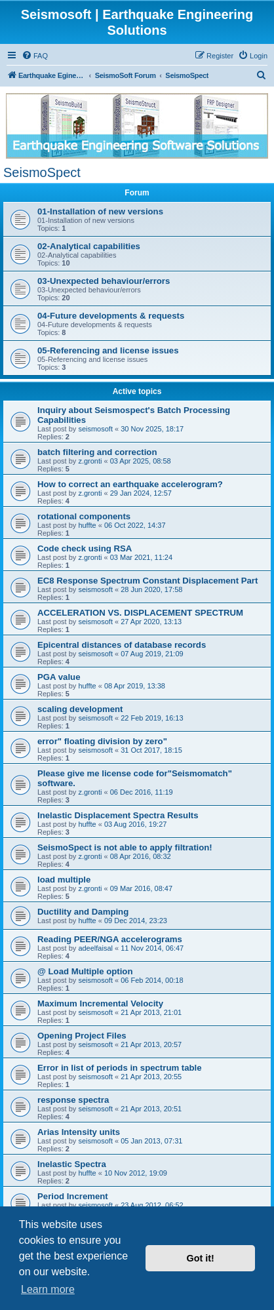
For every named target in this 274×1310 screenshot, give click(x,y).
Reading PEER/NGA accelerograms (109, 939)
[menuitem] (35, 56)
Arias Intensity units (78, 1132)
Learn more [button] (48, 1289)
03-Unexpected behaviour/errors (103, 281)
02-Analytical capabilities (88, 246)
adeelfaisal (95, 948)
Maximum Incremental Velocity (100, 1003)
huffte (87, 525)
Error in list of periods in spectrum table (119, 1068)
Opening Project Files (82, 1036)
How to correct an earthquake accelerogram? (130, 484)
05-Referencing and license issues (108, 350)
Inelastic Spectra (71, 1164)
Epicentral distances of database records (121, 645)
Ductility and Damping (82, 912)
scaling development (80, 709)
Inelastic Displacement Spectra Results (118, 815)
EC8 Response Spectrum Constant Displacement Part (147, 581)
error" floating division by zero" (102, 741)
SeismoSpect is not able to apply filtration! (124, 847)
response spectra (73, 1100)
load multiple (63, 879)
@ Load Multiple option (84, 971)
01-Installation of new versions (100, 211)
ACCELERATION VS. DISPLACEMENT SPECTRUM (140, 613)
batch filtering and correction (97, 452)
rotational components (83, 516)
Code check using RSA (84, 548)
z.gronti (90, 461)
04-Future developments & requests (110, 316)
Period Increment (72, 1196)
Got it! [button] (200, 1258)
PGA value (58, 677)
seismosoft (95, 429)
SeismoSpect (42, 172)
